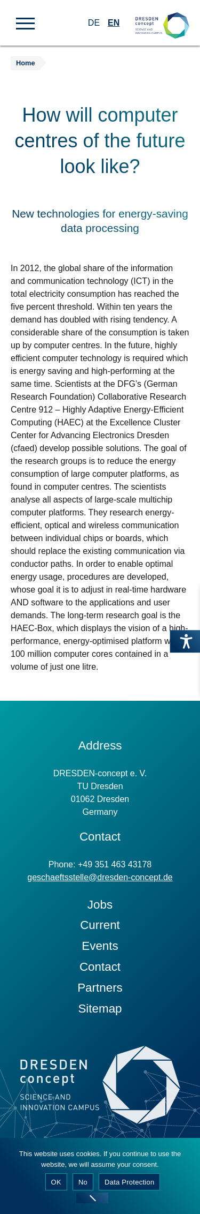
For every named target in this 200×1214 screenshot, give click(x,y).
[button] (25, 22)
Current (100, 925)
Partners (100, 987)
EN (113, 22)
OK (56, 1182)
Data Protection (129, 1182)
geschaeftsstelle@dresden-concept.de (99, 877)
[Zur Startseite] (162, 16)
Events (100, 946)
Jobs (100, 904)
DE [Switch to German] (94, 22)
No (82, 1182)
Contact (100, 966)
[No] (92, 1198)
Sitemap (100, 1008)
